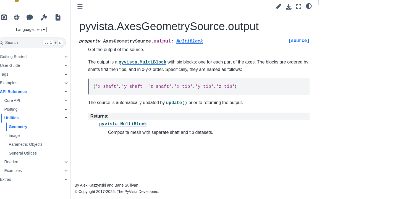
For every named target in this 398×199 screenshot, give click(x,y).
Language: (37, 29)
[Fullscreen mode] (299, 6)
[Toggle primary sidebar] (92, 6)
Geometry (29, 126)
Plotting (22, 109)
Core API (24, 100)
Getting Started (25, 56)
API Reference (25, 91)
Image (26, 135)
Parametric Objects (37, 144)
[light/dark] (309, 5)
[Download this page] (289, 6)
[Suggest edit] (278, 6)
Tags (16, 74)
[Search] (43, 43)
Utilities (23, 118)
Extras (17, 179)
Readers (23, 162)
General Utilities (34, 153)
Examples (20, 83)
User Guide (22, 65)
